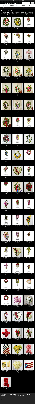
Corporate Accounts (21, 395)
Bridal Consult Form (29, 396)
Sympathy (23, 5)
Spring (2, 5)
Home (2, 7)
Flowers (12, 5)
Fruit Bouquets (29, 5)
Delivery (19, 396)
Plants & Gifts (17, 5)
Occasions (7, 5)
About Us (28, 395)
